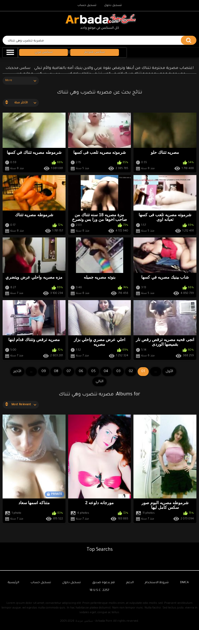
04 (106, 371)
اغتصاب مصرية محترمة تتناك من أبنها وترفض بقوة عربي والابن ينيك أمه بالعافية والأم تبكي (114, 68)
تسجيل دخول (113, 5)
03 (118, 371)
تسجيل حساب (86, 5)
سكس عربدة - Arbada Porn (93, 621)
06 (81, 371)
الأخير (17, 371)
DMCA (184, 582)
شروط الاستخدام (157, 582)
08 (56, 371)
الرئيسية (13, 582)
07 (68, 371)
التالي (99, 381)
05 (93, 371)
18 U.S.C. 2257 (99, 590)
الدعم (130, 582)
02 (131, 371)
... (31, 371)
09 (43, 371)
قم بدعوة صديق (103, 582)
